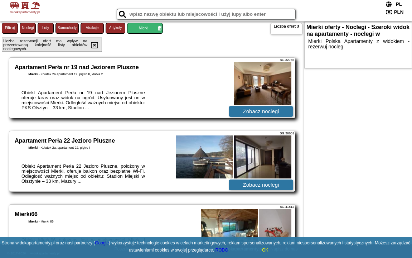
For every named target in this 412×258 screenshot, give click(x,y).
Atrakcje (92, 28)
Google (102, 242)
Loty (45, 28)
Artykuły (115, 28)
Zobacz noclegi (261, 111)
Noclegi (28, 28)
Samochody (67, 28)
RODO (221, 250)
